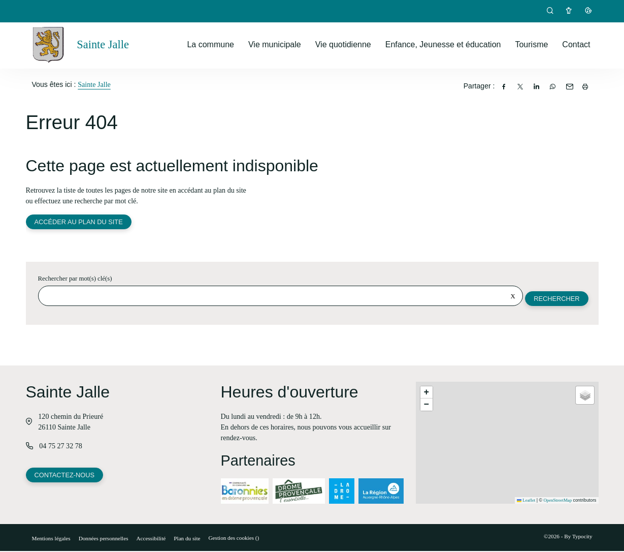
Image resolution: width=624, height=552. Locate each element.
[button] (426, 393)
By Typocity (578, 537)
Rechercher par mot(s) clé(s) (75, 279)
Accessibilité (151, 539)
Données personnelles (103, 539)
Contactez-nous (65, 476)
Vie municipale (274, 44)
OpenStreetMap (557, 501)
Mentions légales (51, 539)
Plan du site (187, 539)
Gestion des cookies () (234, 539)
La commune (210, 44)
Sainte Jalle (94, 84)
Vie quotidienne (343, 44)
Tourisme (531, 44)
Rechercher (556, 299)
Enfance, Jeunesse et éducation (443, 44)
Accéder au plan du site (79, 222)
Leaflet (526, 501)
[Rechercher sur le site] (280, 297)
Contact (576, 44)
